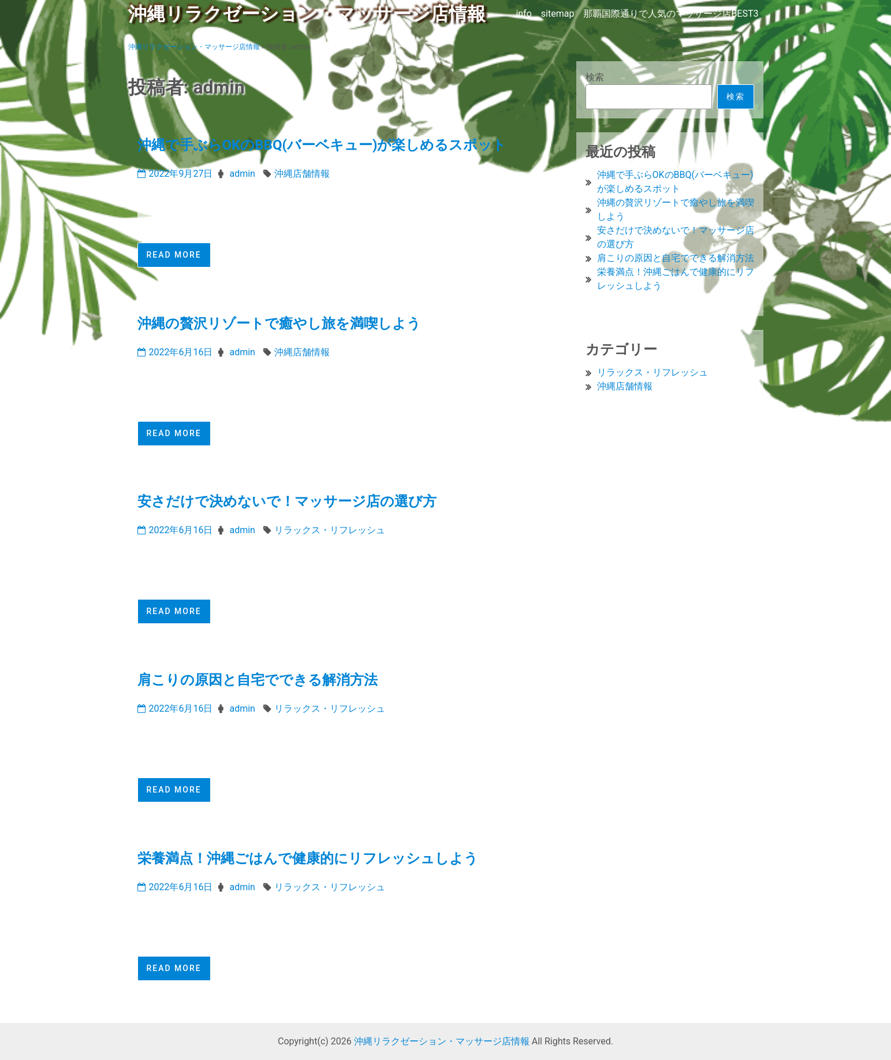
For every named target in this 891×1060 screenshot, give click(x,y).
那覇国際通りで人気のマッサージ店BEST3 (670, 13)
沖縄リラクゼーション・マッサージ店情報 (307, 14)
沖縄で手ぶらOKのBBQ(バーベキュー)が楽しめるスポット (322, 145)
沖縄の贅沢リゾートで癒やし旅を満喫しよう (279, 323)
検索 (595, 77)
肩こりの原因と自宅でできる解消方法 (257, 680)
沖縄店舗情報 (302, 173)
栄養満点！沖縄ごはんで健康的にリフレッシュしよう (307, 858)
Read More (174, 254)
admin (242, 173)
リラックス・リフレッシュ (329, 530)
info (523, 13)
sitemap (558, 13)
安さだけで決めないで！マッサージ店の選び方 (287, 501)
